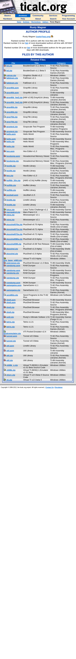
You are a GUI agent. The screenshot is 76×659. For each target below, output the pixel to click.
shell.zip (10, 307)
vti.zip (9, 380)
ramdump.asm (13, 265)
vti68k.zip (11, 370)
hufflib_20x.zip (13, 180)
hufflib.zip (11, 185)
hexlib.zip (11, 166)
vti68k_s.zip (12, 365)
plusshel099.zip (13, 244)
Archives (26, 22)
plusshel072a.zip (14, 234)
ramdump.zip (12, 273)
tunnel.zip (11, 341)
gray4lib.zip (11, 107)
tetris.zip (10, 322)
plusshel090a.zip (14, 239)
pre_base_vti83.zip (13, 260)
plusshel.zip (12, 249)
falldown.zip (12, 78)
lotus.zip (10, 209)
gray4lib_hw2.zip (14, 97)
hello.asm (11, 134)
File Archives (36, 22)
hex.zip (9, 175)
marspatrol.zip (13, 212)
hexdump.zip (12, 161)
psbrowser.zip (13, 263)
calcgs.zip (11, 75)
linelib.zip (11, 200)
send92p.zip (12, 295)
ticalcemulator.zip (12, 333)
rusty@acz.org (43, 36)
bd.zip (9, 66)
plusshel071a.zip (14, 229)
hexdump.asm (13, 156)
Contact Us (50, 387)
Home (19, 22)
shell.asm (11, 300)
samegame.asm (13, 285)
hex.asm (10, 151)
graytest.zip (12, 127)
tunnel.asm (11, 336)
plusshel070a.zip (14, 224)
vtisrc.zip (10, 375)
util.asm (10, 346)
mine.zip (10, 215)
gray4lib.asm (12, 88)
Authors (45, 22)
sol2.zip (10, 317)
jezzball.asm (12, 195)
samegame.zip (13, 290)
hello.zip (10, 141)
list (26, 43)
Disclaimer (59, 387)
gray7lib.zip (11, 117)
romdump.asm (13, 283)
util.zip (9, 355)
